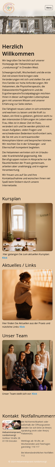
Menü (48, 7)
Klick (4, 248)
